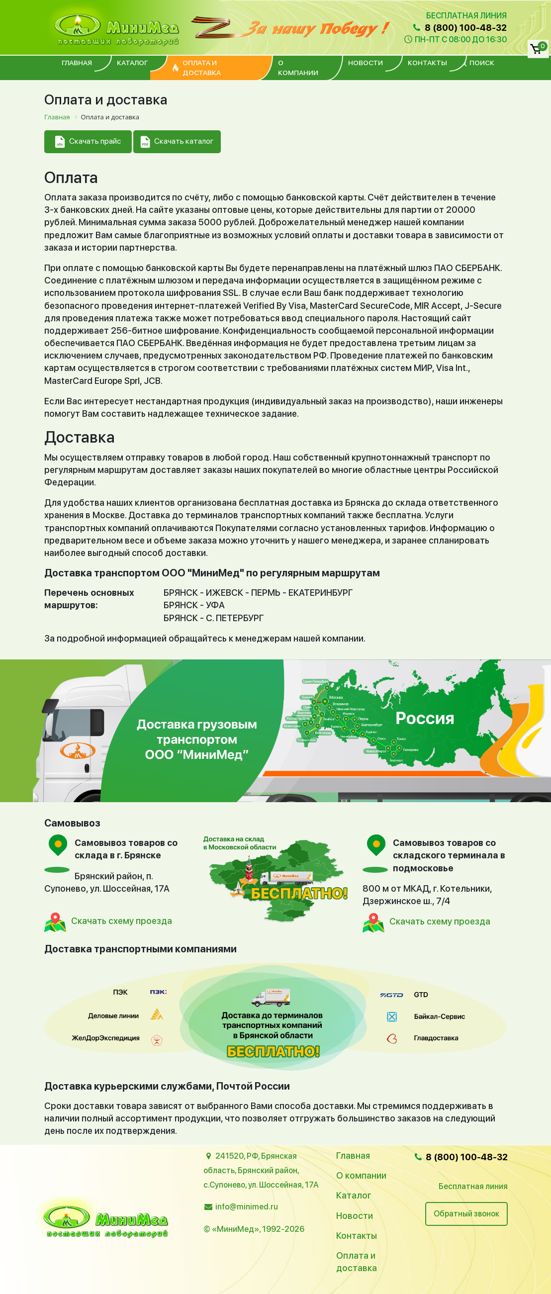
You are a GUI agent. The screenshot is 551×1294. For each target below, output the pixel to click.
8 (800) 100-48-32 (459, 27)
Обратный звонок (466, 1213)
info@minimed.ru (246, 1206)
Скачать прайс (88, 142)
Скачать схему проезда (121, 921)
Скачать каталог (177, 142)
